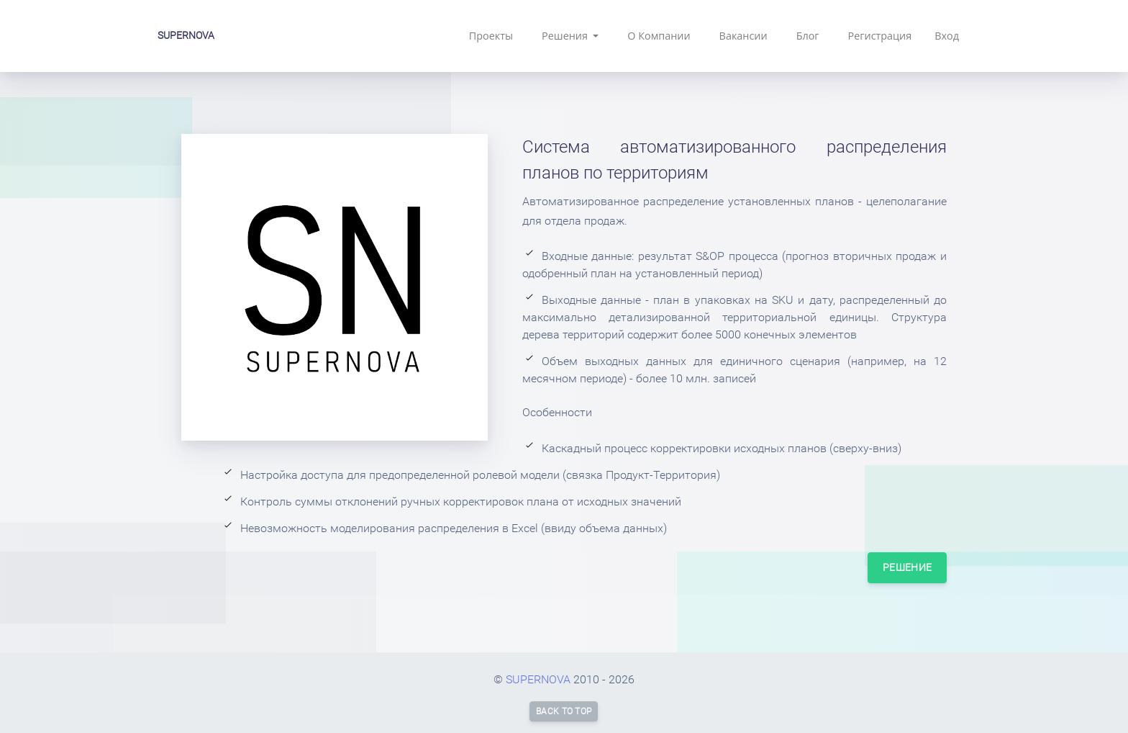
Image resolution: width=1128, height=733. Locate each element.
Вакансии (743, 35)
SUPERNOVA (186, 35)
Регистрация (880, 35)
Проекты (491, 35)
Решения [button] (566, 35)
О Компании (658, 35)
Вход (946, 35)
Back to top (563, 711)
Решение (907, 567)
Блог (807, 35)
